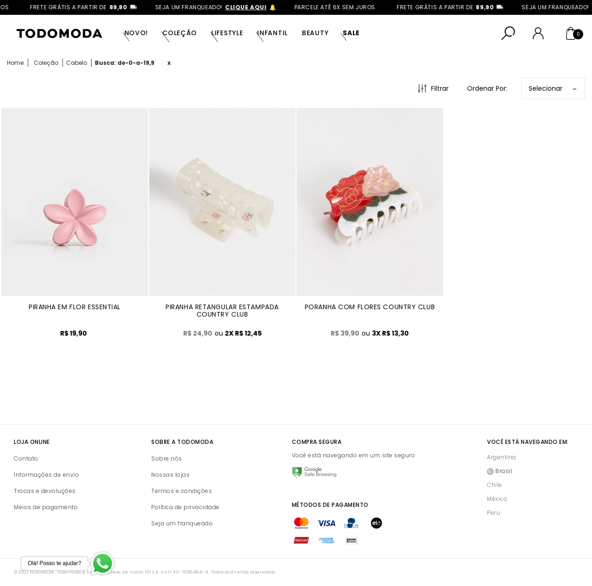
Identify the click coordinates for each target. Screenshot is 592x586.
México (497, 499)
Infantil (272, 33)
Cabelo (76, 63)
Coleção (179, 33)
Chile (494, 485)
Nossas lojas (170, 475)
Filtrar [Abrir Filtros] (440, 88)
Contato (26, 458)
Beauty (315, 33)
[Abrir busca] (508, 33)
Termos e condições (181, 491)
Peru (493, 513)
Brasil (503, 471)
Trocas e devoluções (45, 491)
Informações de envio (46, 475)
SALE (351, 33)
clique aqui (252, 7)
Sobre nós (166, 458)
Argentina (501, 457)
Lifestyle (227, 33)
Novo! (136, 33)
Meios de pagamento (46, 507)
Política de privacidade (185, 507)
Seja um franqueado (182, 523)
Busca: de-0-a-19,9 (124, 63)
